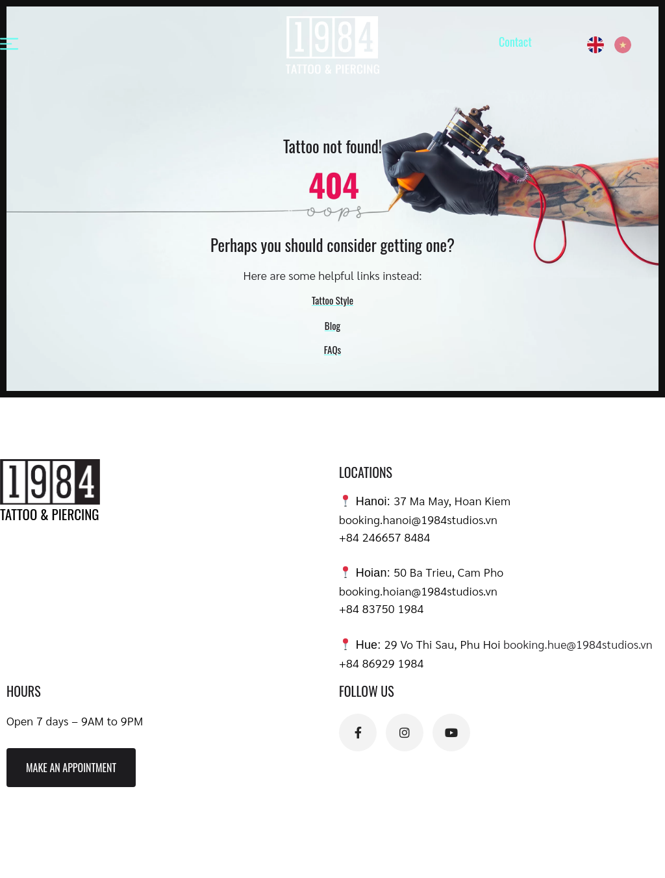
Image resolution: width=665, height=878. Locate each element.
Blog (332, 325)
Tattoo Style (332, 300)
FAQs (332, 349)
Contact (515, 41)
